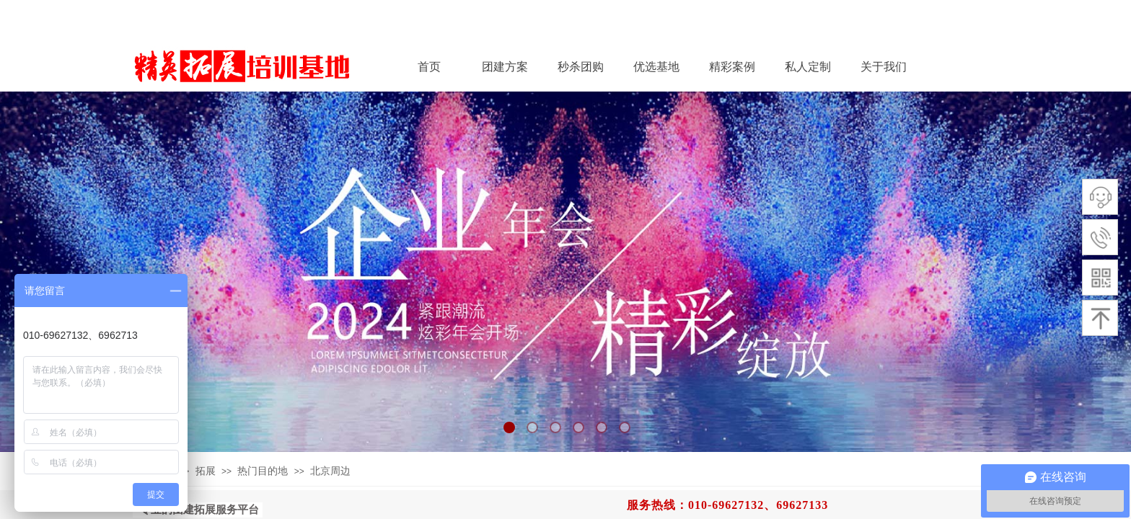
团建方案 (505, 67)
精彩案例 (732, 67)
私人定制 (808, 67)
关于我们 (884, 67)
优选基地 (656, 67)
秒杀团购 (581, 67)
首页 (429, 67)
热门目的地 (262, 471)
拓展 (205, 471)
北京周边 (330, 471)
